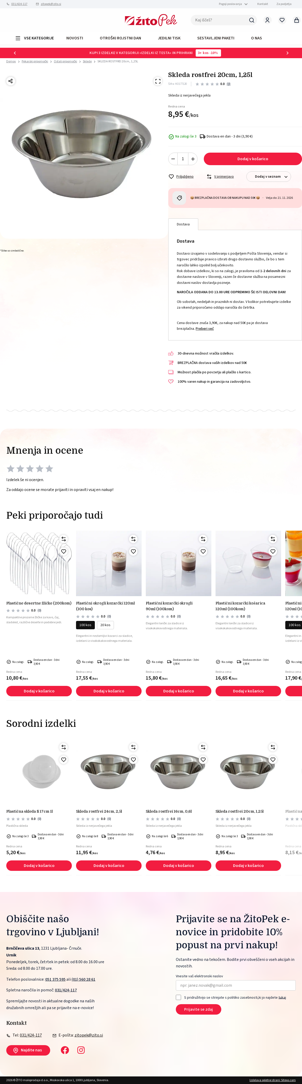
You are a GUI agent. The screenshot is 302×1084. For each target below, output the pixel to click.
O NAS (256, 38)
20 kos (105, 625)
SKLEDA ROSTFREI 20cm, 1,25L (117, 61)
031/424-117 (19, 4)
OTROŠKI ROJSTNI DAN (120, 38)
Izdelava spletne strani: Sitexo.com (272, 1080)
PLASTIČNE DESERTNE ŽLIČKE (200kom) (38, 603)
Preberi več (205, 328)
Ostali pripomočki (65, 61)
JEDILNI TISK (169, 38)
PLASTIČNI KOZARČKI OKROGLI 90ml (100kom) (169, 606)
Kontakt (262, 4)
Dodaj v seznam (273, 177)
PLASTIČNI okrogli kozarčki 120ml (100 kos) (105, 606)
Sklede (87, 61)
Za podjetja (284, 4)
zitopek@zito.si (51, 4)
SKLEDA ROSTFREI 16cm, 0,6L (169, 811)
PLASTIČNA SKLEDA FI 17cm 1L (29, 811)
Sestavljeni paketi (215, 38)
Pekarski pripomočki (35, 61)
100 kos (85, 625)
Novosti (74, 38)
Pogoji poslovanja (230, 4)
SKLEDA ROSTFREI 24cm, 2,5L (99, 811)
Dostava (183, 224)
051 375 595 (55, 979)
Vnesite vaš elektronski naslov (199, 976)
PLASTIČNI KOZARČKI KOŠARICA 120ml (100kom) (240, 606)
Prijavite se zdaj (198, 1009)
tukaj (282, 997)
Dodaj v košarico (252, 159)
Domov (11, 61)
